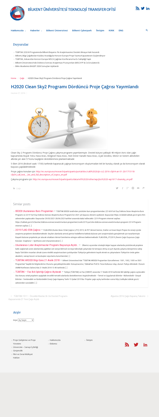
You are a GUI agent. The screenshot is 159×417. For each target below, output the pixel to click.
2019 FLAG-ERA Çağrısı (28, 229)
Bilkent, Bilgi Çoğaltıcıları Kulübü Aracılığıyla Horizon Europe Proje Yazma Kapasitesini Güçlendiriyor (60, 55)
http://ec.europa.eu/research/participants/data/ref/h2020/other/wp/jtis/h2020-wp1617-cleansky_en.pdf (82, 179)
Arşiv (15, 320)
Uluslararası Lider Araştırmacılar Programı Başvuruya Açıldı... (47, 245)
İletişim (89, 340)
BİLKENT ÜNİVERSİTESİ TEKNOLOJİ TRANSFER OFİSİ (72, 9)
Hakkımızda (55, 340)
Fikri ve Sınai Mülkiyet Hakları (23, 356)
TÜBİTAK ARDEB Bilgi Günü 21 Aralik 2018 (37, 260)
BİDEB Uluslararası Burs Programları (34, 211)
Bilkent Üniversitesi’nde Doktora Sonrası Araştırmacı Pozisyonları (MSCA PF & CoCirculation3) (57, 62)
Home (13, 78)
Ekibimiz (53, 343)
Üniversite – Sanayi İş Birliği (25, 347)
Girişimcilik (18, 350)
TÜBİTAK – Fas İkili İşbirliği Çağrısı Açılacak (38, 271)
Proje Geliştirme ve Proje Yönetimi (24, 342)
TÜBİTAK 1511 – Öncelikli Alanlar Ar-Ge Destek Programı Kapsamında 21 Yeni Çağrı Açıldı (38, 297)
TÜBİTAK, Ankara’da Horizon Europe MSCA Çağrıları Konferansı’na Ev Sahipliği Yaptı (53, 59)
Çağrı (22, 78)
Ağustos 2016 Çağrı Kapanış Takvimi (128, 296)
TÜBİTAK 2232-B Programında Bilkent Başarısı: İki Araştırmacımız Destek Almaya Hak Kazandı (57, 52)
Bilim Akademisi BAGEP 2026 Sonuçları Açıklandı (37, 66)
